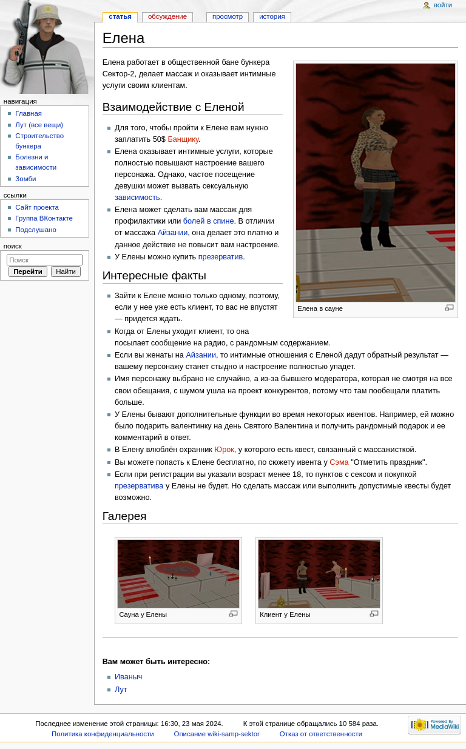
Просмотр (227, 16)
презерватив (220, 257)
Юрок (224, 449)
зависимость (137, 197)
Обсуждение (167, 16)
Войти (443, 4)
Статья (120, 16)
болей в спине (208, 221)
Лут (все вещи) (39, 124)
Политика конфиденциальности (103, 733)
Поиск (13, 246)
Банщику (182, 139)
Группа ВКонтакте (44, 218)
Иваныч (129, 677)
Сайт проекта (37, 207)
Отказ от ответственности (321, 733)
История (272, 16)
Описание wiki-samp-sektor (217, 733)
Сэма (338, 462)
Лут (121, 689)
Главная (28, 113)
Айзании (173, 232)
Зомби (25, 178)
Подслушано (35, 229)
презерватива (139, 486)
